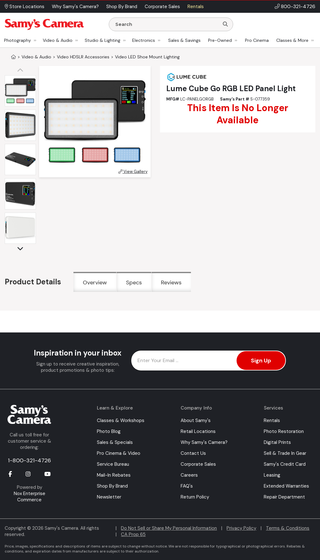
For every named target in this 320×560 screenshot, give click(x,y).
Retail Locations (198, 431)
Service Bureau (113, 464)
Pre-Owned (220, 40)
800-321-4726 (298, 6)
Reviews (171, 282)
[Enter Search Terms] (166, 24)
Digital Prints (277, 442)
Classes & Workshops (120, 420)
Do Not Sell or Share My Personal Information (169, 528)
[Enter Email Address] (208, 360)
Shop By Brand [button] (121, 6)
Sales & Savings (184, 40)
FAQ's (187, 486)
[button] (22, 70)
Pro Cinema (257, 40)
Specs (134, 282)
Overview (95, 282)
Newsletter (109, 497)
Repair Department (284, 497)
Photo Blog (109, 431)
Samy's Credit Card (285, 464)
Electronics (143, 40)
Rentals (272, 420)
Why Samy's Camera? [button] (75, 6)
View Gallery (133, 171)
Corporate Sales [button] (162, 6)
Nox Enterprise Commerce (29, 496)
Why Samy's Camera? (204, 442)
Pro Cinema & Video (118, 453)
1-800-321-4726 (29, 460)
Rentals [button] (196, 6)
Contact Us (193, 453)
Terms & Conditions (287, 528)
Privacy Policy (241, 528)
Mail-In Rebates (114, 475)
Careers (189, 475)
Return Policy (195, 497)
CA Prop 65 (133, 534)
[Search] (225, 24)
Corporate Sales (198, 464)
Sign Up (261, 360)
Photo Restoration (284, 431)
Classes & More (292, 40)
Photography (17, 40)
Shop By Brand (112, 486)
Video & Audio (57, 40)
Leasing (272, 475)
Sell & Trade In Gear (285, 453)
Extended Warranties (286, 486)
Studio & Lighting (102, 40)
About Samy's (196, 420)
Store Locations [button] (24, 6)
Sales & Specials (115, 442)
